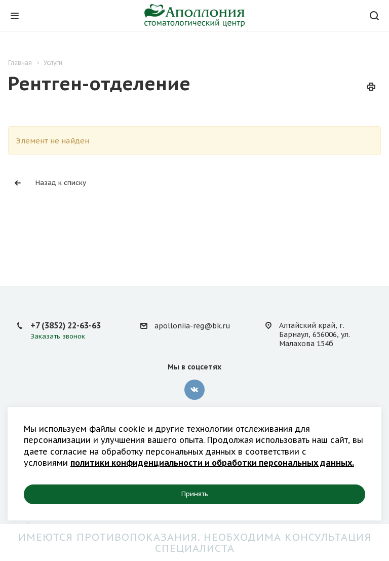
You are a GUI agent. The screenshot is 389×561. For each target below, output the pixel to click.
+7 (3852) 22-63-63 (65, 325)
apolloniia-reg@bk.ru (192, 325)
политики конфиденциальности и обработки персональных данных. (212, 463)
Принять (194, 494)
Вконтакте (194, 390)
